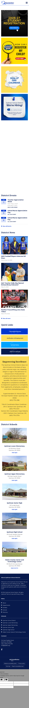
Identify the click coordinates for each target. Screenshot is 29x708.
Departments (6, 605)
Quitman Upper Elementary (10, 625)
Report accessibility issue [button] (18, 666)
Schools (5, 610)
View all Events (7, 226)
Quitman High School (8, 629)
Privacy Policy (19, 594)
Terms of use (9, 594)
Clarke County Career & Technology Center (14, 632)
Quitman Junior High (8, 627)
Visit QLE (14, 452)
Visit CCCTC (14, 568)
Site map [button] (8, 666)
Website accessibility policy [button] (10, 663)
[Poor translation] (5, 679)
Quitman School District (9, 620)
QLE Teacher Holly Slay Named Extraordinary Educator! (12, 284)
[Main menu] (26, 2)
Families (5, 607)
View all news (6, 318)
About (4, 603)
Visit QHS (14, 538)
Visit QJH (14, 509)
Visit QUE (14, 480)
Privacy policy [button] (22, 663)
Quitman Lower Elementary (10, 622)
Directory (5, 612)
